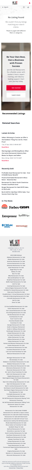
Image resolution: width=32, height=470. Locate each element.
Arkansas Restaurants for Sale (16, 265)
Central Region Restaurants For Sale (16, 288)
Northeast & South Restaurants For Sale (16, 388)
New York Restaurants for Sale (16, 384)
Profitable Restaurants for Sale (16, 394)
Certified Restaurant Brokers (16, 396)
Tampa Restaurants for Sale (16, 441)
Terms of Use (12, 468)
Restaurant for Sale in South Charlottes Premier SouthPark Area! (15, 183)
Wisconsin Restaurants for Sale (16, 455)
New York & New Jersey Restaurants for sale (16, 382)
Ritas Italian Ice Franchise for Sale (16, 425)
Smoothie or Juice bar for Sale (16, 431)
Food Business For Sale (16, 317)
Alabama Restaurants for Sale (16, 257)
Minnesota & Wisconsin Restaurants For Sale (16, 366)
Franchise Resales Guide (16, 321)
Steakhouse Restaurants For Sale (16, 437)
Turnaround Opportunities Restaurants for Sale (16, 448)
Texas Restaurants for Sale (16, 445)
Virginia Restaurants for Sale (16, 451)
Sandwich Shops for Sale (16, 427)
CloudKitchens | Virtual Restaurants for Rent (16, 294)
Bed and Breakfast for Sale (16, 278)
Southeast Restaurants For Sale (16, 435)
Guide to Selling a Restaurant (16, 329)
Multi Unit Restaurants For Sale (16, 374)
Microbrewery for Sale (16, 360)
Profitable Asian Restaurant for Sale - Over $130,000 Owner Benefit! (16, 174)
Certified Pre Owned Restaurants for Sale (16, 290)
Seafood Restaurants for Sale (16, 429)
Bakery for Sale (16, 271)
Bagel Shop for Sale (16, 269)
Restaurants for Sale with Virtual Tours (16, 419)
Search (5, 7)
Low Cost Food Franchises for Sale (16, 351)
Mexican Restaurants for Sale (16, 353)
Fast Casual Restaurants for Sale (16, 310)
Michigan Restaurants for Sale (16, 357)
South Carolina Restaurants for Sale (16, 433)
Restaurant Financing (16, 400)
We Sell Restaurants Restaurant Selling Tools (16, 402)
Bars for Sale (16, 273)
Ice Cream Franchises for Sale (16, 335)
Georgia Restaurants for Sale (16, 325)
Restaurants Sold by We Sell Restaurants (16, 421)
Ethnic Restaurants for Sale (16, 308)
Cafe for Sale (16, 284)
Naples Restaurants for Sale (16, 376)
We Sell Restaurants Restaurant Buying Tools (16, 398)
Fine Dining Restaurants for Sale (16, 312)
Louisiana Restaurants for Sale (16, 349)
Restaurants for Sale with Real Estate (16, 416)
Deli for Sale (16, 300)
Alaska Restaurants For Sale (16, 259)
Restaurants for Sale (16, 406)
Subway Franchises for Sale (16, 439)
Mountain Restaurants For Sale (16, 370)
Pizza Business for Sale (16, 392)
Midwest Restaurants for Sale (16, 364)
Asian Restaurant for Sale (16, 267)
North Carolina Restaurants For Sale (16, 386)
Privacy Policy (20, 468)
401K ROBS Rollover (16, 255)
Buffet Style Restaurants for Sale (16, 282)
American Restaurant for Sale (16, 261)
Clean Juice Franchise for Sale (16, 292)
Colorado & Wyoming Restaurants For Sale (16, 296)
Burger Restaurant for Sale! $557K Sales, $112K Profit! (15, 188)
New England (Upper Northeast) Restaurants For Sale (16, 379)
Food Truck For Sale (16, 319)
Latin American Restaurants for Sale (16, 347)
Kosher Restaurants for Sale (16, 345)
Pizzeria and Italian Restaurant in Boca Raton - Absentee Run (14, 179)
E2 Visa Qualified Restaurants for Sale (16, 306)
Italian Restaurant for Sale (16, 341)
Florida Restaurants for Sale (16, 314)
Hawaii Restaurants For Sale (16, 333)
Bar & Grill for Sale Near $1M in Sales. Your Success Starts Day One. (16, 193)
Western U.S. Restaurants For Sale (16, 453)
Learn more (16, 95)
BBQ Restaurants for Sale (16, 276)
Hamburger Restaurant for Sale (16, 331)
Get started (16, 88)
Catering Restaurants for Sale (16, 286)
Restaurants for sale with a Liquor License (16, 412)
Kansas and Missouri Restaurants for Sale (16, 343)
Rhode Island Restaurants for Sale (16, 423)
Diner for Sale (16, 302)
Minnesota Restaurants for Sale (16, 368)
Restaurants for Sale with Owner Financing (16, 414)
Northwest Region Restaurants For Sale (16, 390)
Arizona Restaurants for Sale (16, 263)
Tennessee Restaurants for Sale (16, 443)
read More (5, 147)
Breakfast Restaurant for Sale (16, 280)
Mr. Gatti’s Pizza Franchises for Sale (16, 372)
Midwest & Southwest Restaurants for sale (16, 362)
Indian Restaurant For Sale (16, 337)
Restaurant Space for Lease (16, 404)
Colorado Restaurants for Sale (16, 298)
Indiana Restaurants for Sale (16, 339)
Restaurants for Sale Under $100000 (16, 410)
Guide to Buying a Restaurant (16, 327)
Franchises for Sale (16, 323)
